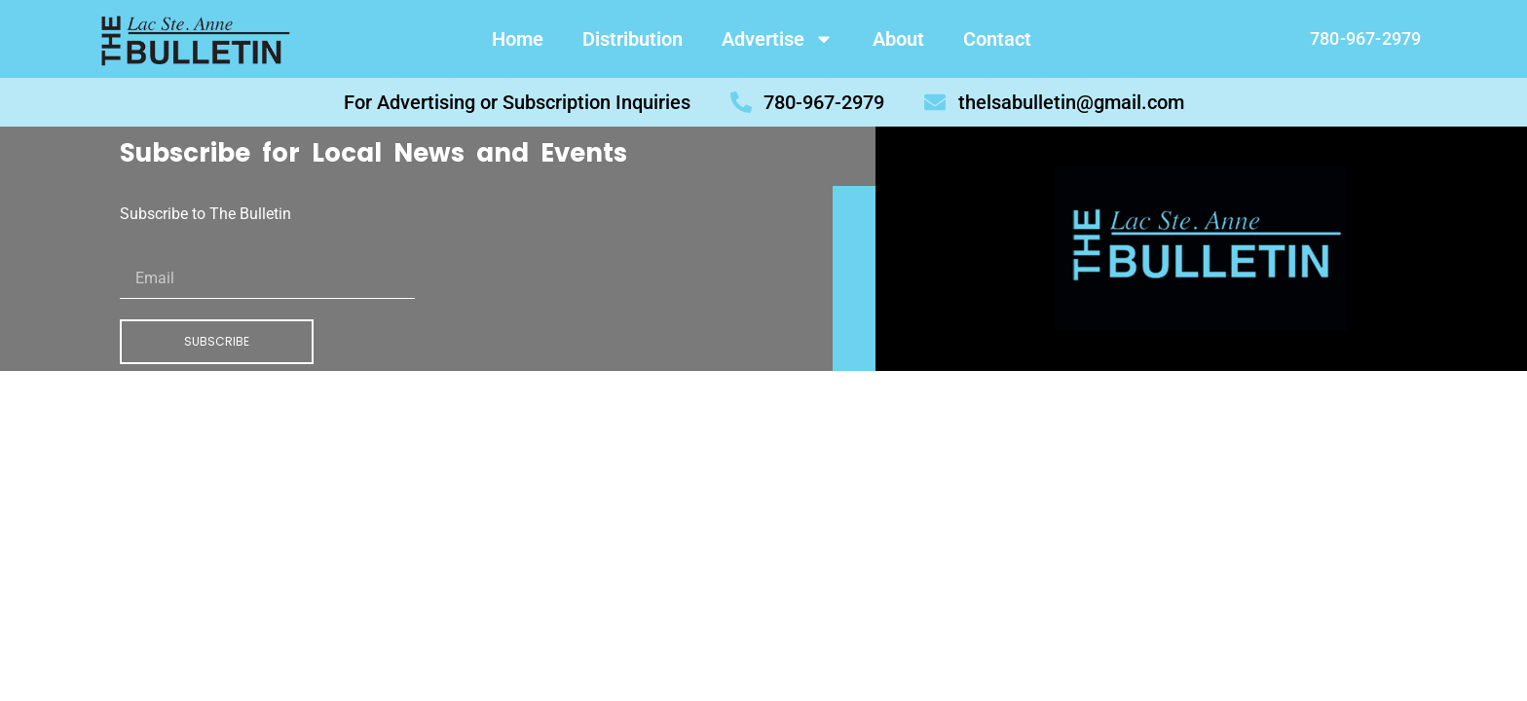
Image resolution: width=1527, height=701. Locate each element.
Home (517, 39)
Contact (997, 39)
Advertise (778, 38)
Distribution (632, 39)
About (898, 39)
